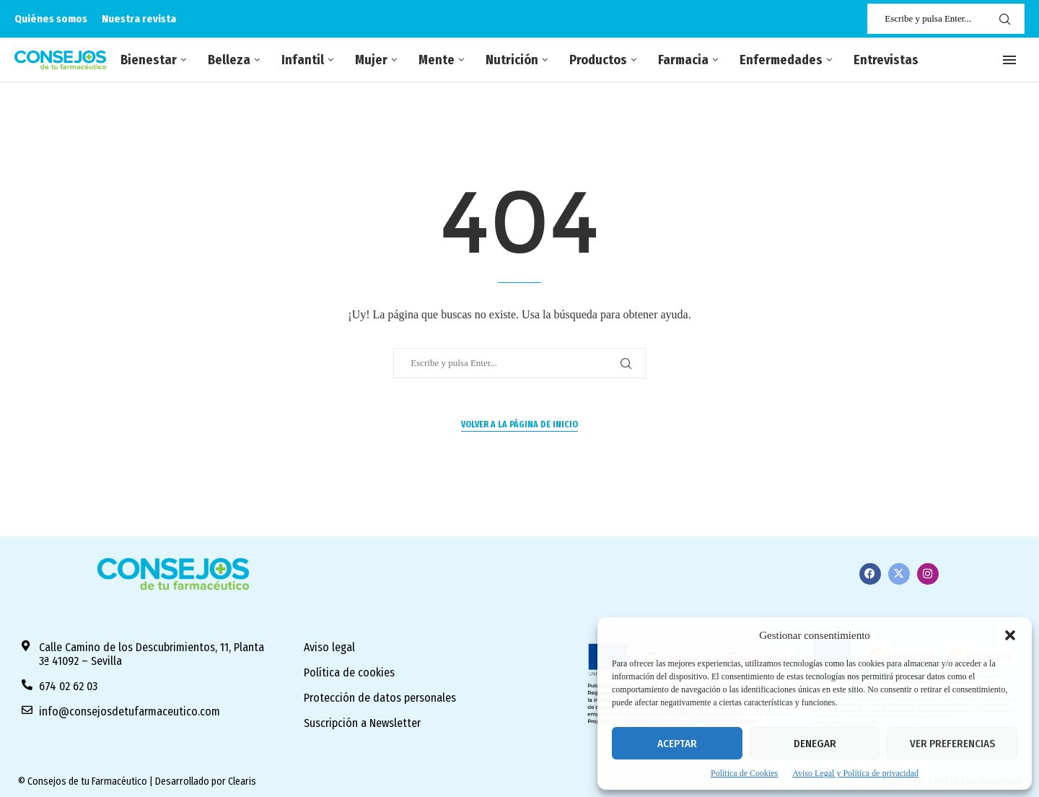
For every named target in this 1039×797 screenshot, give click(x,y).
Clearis (242, 781)
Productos (598, 60)
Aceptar (677, 743)
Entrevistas (886, 60)
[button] (1010, 635)
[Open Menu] (1009, 59)
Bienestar (148, 60)
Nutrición (512, 60)
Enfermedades (781, 60)
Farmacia (683, 60)
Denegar (815, 743)
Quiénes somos (50, 18)
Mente (436, 60)
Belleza (229, 60)
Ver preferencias (952, 743)
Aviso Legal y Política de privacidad (855, 773)
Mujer (371, 60)
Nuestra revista (139, 18)
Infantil (302, 60)
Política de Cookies (744, 773)
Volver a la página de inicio (519, 424)
